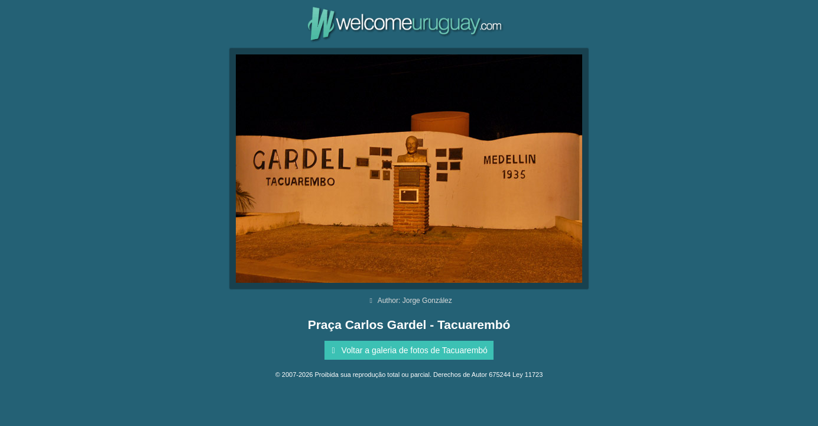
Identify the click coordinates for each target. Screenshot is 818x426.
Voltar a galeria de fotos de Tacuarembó (407, 350)
